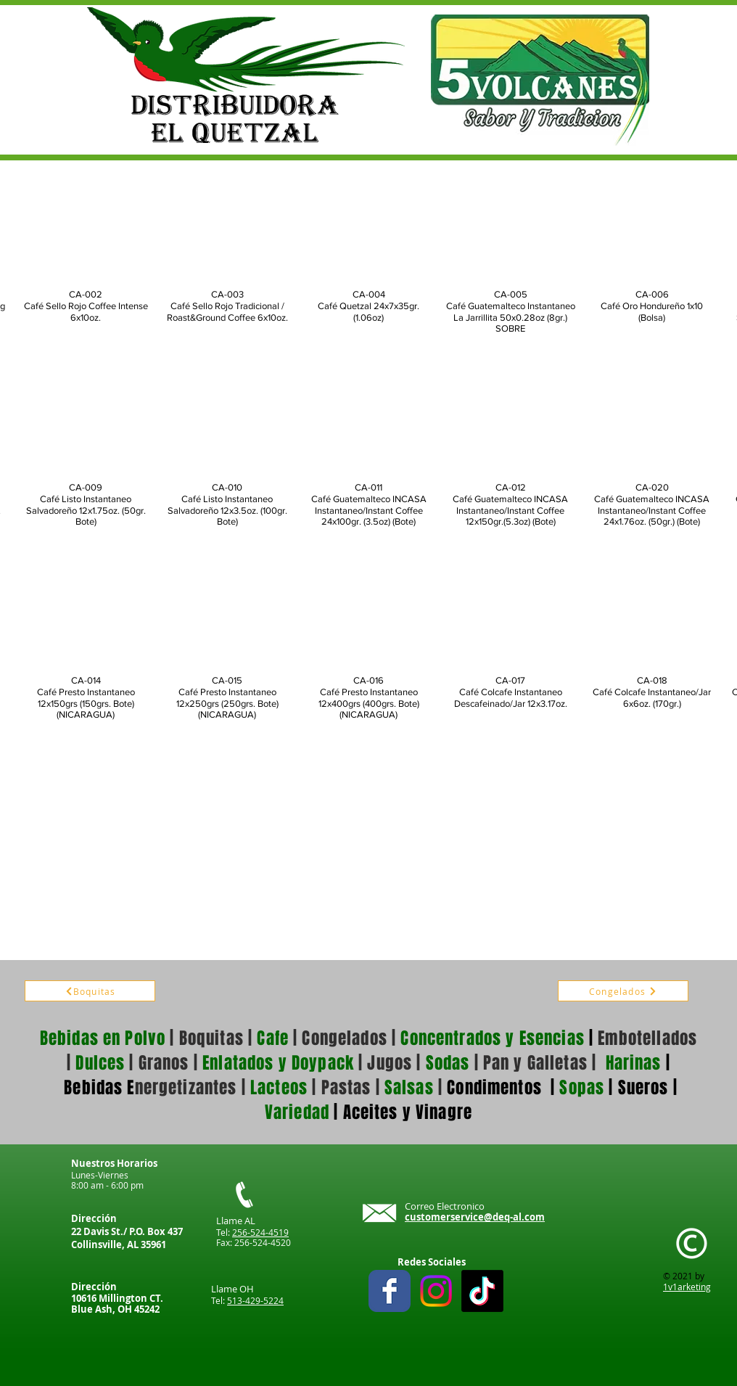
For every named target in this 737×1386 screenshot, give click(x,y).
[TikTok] (482, 1291)
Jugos (389, 1063)
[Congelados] (623, 990)
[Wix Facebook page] (389, 1291)
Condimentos (494, 1087)
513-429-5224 (255, 1300)
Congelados (344, 1038)
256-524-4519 (260, 1232)
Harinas (634, 1063)
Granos (164, 1063)
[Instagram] (436, 1291)
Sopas (579, 1087)
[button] (85, 256)
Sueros (643, 1087)
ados (680, 1038)
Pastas (346, 1087)
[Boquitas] (90, 990)
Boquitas (211, 1038)
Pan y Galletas (535, 1063)
